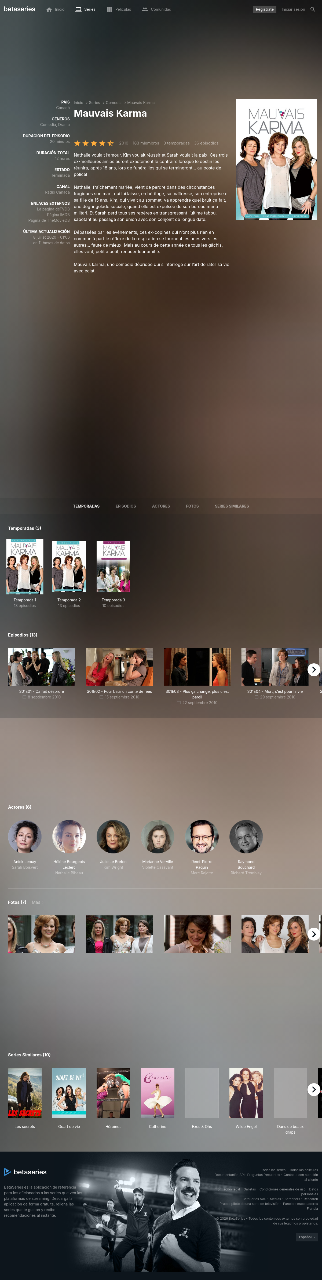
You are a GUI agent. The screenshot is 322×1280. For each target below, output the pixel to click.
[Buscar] (313, 9)
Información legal (227, 1189)
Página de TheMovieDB (49, 220)
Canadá (63, 107)
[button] (25, 848)
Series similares (232, 506)
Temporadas (86, 506)
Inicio (78, 102)
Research (311, 1199)
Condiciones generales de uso (282, 1189)
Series (94, 102)
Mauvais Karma (141, 102)
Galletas (250, 1189)
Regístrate (265, 9)
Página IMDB (58, 214)
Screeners (292, 1199)
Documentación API (230, 1175)
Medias (275, 1199)
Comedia (114, 102)
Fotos (192, 506)
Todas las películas (303, 1170)
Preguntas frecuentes (263, 1175)
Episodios (126, 506)
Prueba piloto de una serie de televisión (249, 1204)
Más (36, 902)
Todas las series (273, 1170)
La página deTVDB (53, 209)
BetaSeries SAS (254, 1199)
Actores (161, 506)
